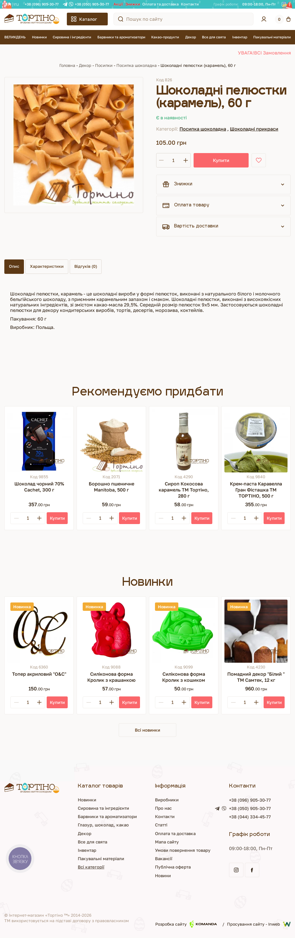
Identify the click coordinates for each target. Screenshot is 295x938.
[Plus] (39, 518)
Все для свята (214, 37)
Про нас (141, 808)
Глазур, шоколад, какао (67, 825)
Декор (190, 37)
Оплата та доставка (160, 4)
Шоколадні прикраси (254, 129)
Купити (214, 160)
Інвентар (239, 37)
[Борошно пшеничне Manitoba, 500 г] (111, 440)
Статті (139, 825)
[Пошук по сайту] (120, 19)
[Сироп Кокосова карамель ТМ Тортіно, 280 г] (183, 440)
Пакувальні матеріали (272, 37)
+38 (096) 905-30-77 (41, 4)
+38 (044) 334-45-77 (241, 818)
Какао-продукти (165, 37)
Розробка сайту (186, 924)
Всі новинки (147, 730)
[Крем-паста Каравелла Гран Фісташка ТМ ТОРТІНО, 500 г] (256, 440)
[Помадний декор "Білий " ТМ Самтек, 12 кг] (256, 631)
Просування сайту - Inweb (259, 924)
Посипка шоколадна (136, 65)
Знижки (132, 4)
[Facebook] (290, 4)
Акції (118, 4)
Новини (141, 876)
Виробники (145, 800)
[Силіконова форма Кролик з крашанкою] (111, 631)
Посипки (104, 65)
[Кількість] (173, 160)
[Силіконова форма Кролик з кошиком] (183, 631)
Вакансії (141, 859)
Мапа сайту (145, 842)
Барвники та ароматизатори (121, 37)
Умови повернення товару (162, 851)
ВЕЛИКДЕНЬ (15, 37)
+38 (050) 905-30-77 (92, 4)
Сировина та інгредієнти (68, 808)
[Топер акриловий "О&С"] (39, 631)
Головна (67, 65)
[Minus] (16, 518)
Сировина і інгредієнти (72, 37)
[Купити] (57, 518)
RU (16, 4)
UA (7, 4)
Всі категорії (54, 868)
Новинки (39, 37)
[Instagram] (283, 4)
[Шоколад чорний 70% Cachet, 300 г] (39, 440)
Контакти (190, 4)
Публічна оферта (151, 868)
